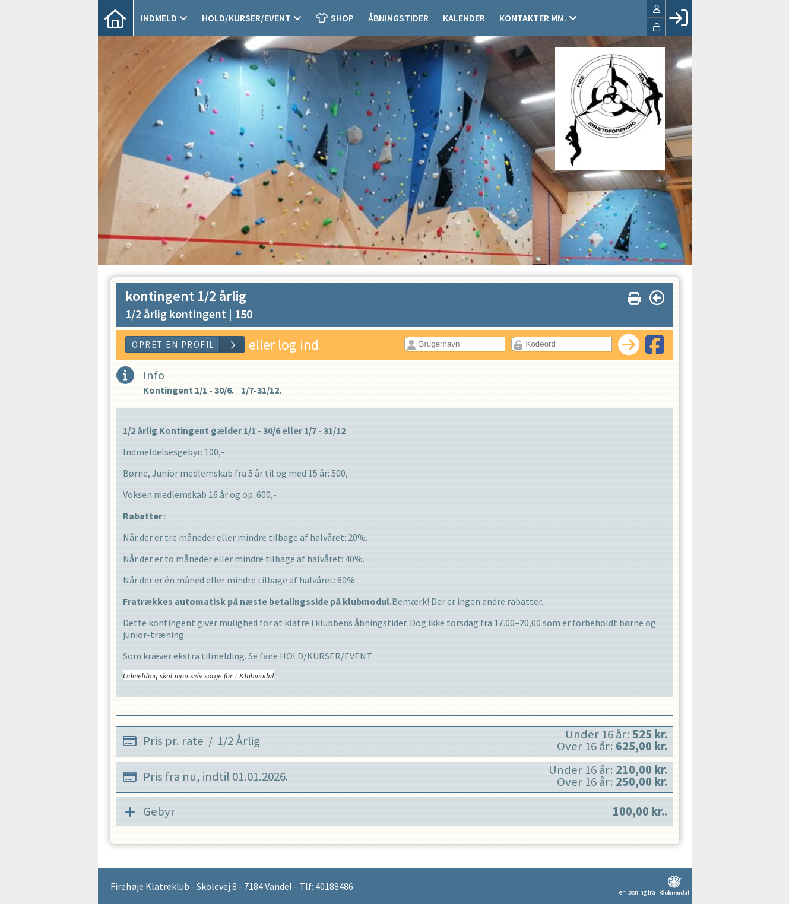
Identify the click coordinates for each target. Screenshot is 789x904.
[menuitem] (116, 18)
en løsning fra (654, 886)
